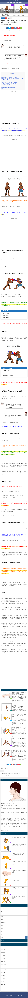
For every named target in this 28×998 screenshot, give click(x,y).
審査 (2, 919)
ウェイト (3, 908)
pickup (10, 18)
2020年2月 (3, 958)
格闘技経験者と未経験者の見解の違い (8, 87)
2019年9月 (3, 972)
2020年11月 (3, 946)
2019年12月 (3, 964)
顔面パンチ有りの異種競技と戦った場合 (9, 77)
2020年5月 (3, 949)
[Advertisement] (14, 106)
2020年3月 (3, 955)
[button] (2, 9)
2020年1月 (3, 961)
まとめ (2, 88)
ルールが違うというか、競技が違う (10, 83)
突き (2, 928)
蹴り (2, 934)
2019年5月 (3, 984)
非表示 (13, 73)
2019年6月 (3, 981)
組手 (2, 931)
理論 (2, 925)
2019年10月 (3, 969)
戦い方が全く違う (6, 84)
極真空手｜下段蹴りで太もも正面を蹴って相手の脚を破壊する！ (11, 773)
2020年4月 (3, 952)
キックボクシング (6, 79)
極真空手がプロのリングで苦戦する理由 (9, 82)
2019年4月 (3, 987)
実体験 (2, 916)
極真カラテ (3, 922)
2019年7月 (3, 978)
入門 (2, 911)
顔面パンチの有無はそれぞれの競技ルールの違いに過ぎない (12, 78)
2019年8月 (3, 975)
